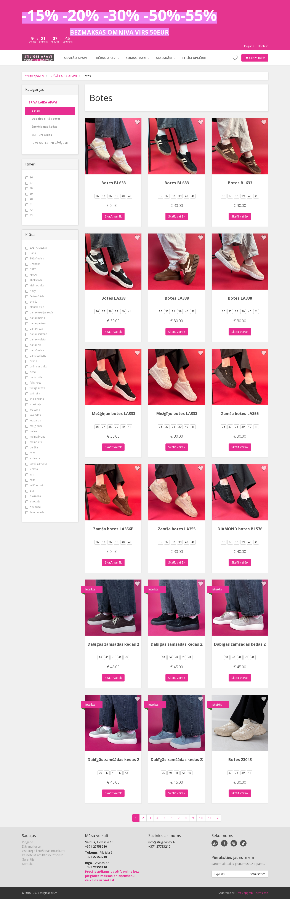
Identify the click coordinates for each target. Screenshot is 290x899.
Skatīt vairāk (113, 216)
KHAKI (31, 274)
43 (29, 215)
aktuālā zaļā (34, 307)
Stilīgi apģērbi (195, 58)
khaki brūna (34, 399)
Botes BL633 (113, 182)
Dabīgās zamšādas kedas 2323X (117, 644)
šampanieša (35, 512)
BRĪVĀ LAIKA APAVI (63, 76)
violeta (31, 469)
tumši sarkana (36, 463)
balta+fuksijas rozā (39, 312)
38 (29, 188)
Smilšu (31, 301)
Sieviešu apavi (77, 58)
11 (209, 818)
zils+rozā (33, 507)
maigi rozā (34, 426)
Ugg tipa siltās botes (46, 119)
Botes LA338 (113, 298)
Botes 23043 (240, 759)
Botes (36, 111)
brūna (31, 361)
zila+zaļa (32, 501)
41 (29, 204)
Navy (30, 291)
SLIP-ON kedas (42, 135)
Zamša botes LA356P (113, 528)
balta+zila (33, 345)
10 (201, 818)
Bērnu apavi (107, 58)
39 (29, 193)
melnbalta (33, 442)
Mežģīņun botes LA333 (113, 413)
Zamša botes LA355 (240, 413)
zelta (30, 480)
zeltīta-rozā (34, 485)
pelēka (31, 447)
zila (29, 490)
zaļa (30, 474)
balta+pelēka (35, 323)
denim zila (33, 377)
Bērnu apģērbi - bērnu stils (252, 893)
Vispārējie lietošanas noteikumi (43, 851)
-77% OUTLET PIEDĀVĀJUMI (50, 143)
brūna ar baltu (36, 366)
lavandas (33, 415)
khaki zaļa (33, 404)
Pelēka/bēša (35, 296)
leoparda (33, 420)
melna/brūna (35, 436)
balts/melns (34, 350)
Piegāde (249, 46)
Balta (30, 253)
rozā (30, 453)
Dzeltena (32, 264)
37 (29, 183)
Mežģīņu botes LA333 (176, 413)
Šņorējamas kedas (44, 127)
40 (29, 199)
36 (29, 177)
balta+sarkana (36, 334)
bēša (30, 372)
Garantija (28, 859)
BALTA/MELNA (36, 247)
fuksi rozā (33, 382)
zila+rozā (33, 496)
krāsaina (32, 409)
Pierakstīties (257, 874)
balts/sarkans (35, 355)
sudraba (32, 458)
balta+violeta (35, 339)
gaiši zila (32, 393)
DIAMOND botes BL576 (239, 528)
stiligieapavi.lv (34, 76)
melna (31, 431)
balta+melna (35, 318)
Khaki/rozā (34, 280)
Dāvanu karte (31, 846)
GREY (30, 269)
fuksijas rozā (35, 388)
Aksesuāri (165, 58)
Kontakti (263, 46)
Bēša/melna (34, 258)
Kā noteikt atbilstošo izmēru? (42, 855)
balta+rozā (34, 328)
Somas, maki (137, 58)
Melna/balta (34, 285)
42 (29, 210)
